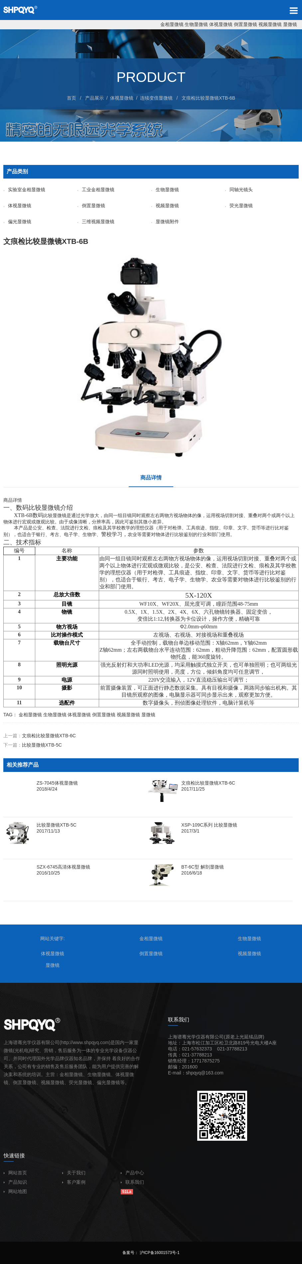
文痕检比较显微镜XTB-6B (208, 98)
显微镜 (290, 24)
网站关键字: (52, 938)
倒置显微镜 (245, 24)
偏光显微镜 (17, 221)
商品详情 (151, 477)
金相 (64, 1074)
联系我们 (132, 1182)
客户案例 (73, 1182)
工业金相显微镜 (95, 189)
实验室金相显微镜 (24, 189)
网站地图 (15, 1191)
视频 (45, 1082)
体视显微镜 (220, 24)
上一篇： (39, 735)
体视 (120, 1074)
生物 (92, 1074)
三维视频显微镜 (95, 221)
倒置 (17, 1082)
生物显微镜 (196, 24)
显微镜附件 (165, 221)
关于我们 (73, 1172)
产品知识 (15, 1182)
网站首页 (15, 1172)
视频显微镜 (270, 24)
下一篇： (32, 745)
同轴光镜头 (239, 189)
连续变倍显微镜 (156, 98)
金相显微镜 (172, 24)
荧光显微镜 (239, 205)
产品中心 (132, 1172)
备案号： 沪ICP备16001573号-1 (150, 1252)
